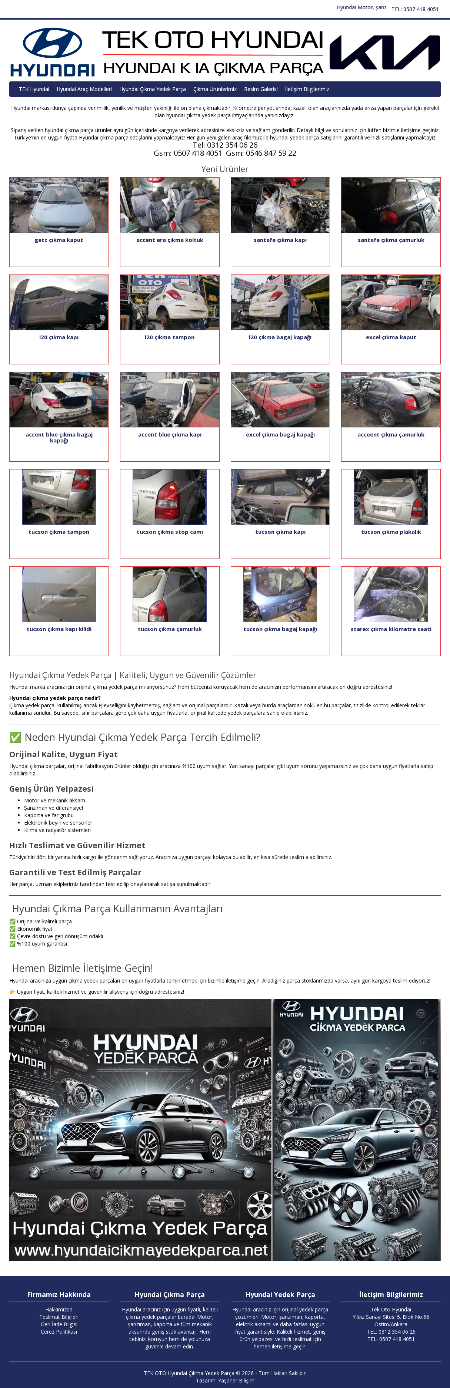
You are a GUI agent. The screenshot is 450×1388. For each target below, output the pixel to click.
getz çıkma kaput (58, 239)
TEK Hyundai (34, 88)
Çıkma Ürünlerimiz (215, 88)
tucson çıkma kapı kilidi (59, 629)
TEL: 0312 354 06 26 (391, 1331)
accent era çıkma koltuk (169, 239)
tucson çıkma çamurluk (170, 629)
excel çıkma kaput (391, 337)
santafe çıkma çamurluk (391, 239)
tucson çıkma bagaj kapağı (280, 629)
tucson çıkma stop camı (170, 531)
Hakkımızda (59, 1309)
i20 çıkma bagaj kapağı (280, 337)
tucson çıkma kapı (280, 531)
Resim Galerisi (261, 88)
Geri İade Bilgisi (59, 1324)
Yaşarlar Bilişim (236, 1380)
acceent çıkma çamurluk (390, 434)
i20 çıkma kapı (59, 337)
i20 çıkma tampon (169, 337)
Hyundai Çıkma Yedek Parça (152, 88)
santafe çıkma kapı (280, 239)
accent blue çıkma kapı (169, 434)
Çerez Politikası (59, 1331)
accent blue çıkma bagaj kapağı (59, 437)
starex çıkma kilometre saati (391, 629)
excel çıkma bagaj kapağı (280, 434)
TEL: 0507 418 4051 (415, 9)
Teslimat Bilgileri (59, 1316)
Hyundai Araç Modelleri (84, 88)
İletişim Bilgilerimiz (307, 88)
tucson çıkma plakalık (391, 531)
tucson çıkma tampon (59, 531)
